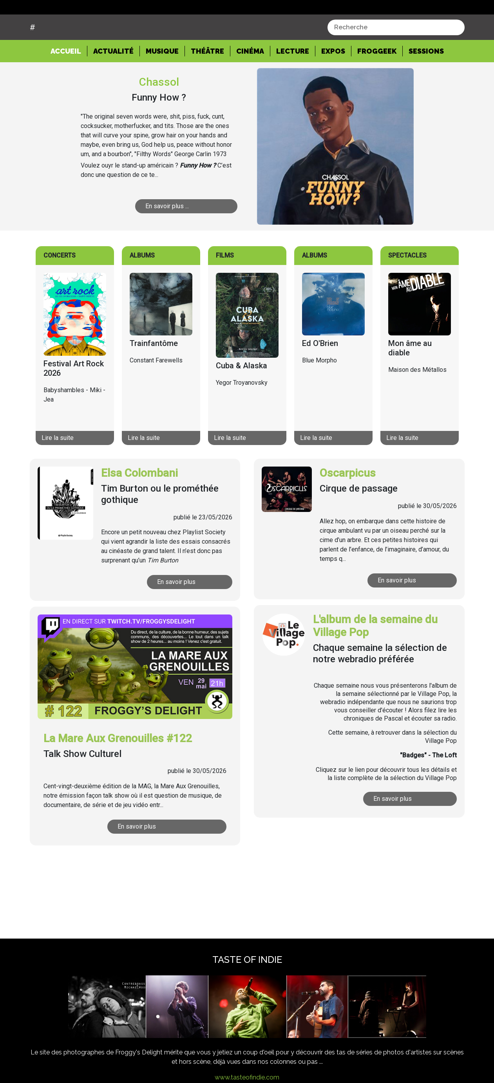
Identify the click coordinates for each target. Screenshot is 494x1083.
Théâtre (207, 81)
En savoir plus (176, 611)
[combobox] (396, 57)
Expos (333, 81)
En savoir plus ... (167, 236)
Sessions (426, 81)
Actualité (113, 81)
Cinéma (250, 81)
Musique (162, 81)
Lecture (292, 81)
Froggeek (376, 81)
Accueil (69, 80)
